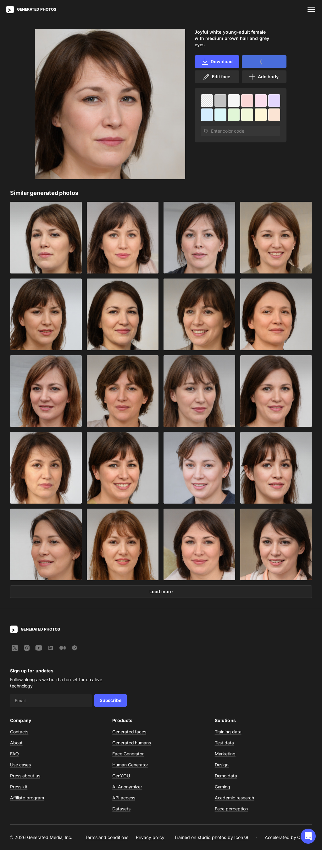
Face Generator (128, 753)
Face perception (231, 808)
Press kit (18, 786)
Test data (224, 742)
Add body (263, 76)
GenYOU (121, 775)
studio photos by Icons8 (223, 837)
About (16, 742)
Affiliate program (27, 797)
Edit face (216, 76)
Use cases (20, 764)
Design (222, 764)
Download (216, 61)
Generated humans (131, 742)
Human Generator (130, 764)
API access (123, 797)
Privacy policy (150, 837)
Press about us (25, 775)
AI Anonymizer (127, 786)
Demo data (226, 775)
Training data (228, 731)
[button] (308, 836)
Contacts (19, 731)
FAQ (14, 753)
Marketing (225, 753)
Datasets (121, 808)
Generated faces (129, 731)
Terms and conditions (106, 837)
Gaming (222, 786)
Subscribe (110, 700)
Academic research (234, 797)
